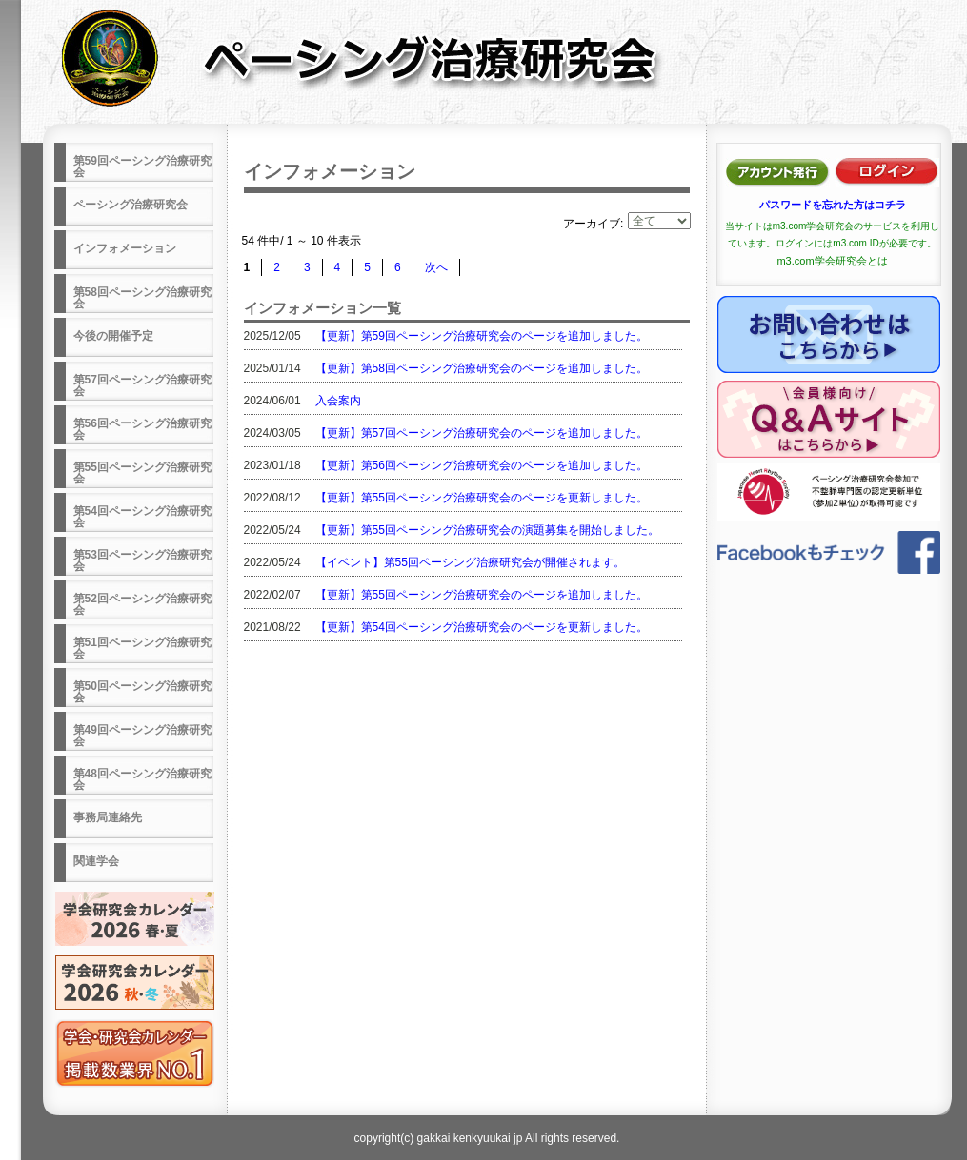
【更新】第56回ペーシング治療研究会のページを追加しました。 (481, 465)
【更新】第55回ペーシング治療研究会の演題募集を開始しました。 (487, 530)
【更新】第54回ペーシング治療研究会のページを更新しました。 (481, 627)
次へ (436, 267)
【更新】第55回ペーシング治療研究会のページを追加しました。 (481, 594)
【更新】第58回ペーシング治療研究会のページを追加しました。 (481, 368)
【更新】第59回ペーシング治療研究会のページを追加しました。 (481, 336)
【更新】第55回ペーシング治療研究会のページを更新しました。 (481, 497)
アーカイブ (591, 223)
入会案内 (338, 400)
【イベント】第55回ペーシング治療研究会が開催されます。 (470, 562)
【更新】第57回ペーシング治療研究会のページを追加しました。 (481, 433)
